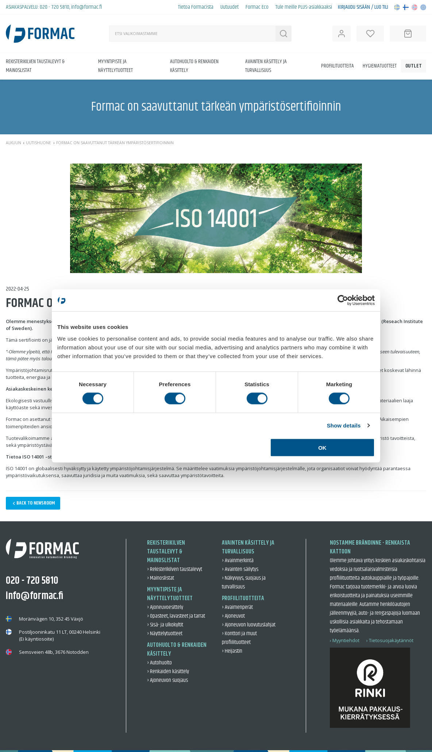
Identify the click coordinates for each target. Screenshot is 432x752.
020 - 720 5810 (54, 7)
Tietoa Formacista (195, 7)
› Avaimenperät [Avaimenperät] (237, 607)
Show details (344, 425)
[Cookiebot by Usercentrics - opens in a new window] (343, 300)
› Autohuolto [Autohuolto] (159, 662)
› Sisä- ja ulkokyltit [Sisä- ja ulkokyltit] (165, 624)
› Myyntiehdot (344, 640)
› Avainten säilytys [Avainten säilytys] (240, 569)
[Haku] (192, 34)
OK (322, 447)
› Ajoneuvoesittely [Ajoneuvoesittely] (165, 607)
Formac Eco (257, 7)
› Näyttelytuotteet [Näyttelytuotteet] (164, 633)
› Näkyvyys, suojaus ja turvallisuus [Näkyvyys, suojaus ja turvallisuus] (244, 582)
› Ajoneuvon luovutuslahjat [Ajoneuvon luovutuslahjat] (248, 624)
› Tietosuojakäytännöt (389, 640)
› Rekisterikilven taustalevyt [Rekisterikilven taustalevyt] (174, 569)
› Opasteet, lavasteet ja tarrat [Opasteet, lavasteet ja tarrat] (176, 616)
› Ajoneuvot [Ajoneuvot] (233, 616)
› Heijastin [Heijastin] (232, 651)
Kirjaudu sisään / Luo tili (363, 7)
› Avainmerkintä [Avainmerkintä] (238, 560)
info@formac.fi (86, 7)
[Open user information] (341, 34)
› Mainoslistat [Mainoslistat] (160, 578)
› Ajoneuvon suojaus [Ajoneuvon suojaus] (167, 680)
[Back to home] (40, 33)
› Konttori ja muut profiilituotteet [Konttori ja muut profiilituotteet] (239, 638)
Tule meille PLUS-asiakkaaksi (303, 7)
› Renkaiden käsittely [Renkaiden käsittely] (168, 671)
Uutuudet (229, 7)
